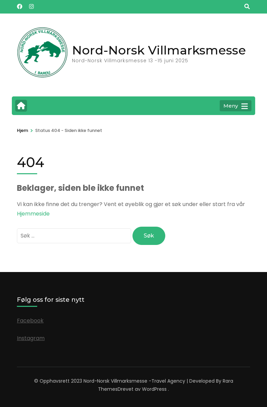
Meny (235, 106)
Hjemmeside (33, 214)
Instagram (31, 338)
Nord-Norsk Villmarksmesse (159, 50)
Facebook (30, 320)
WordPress (154, 389)
